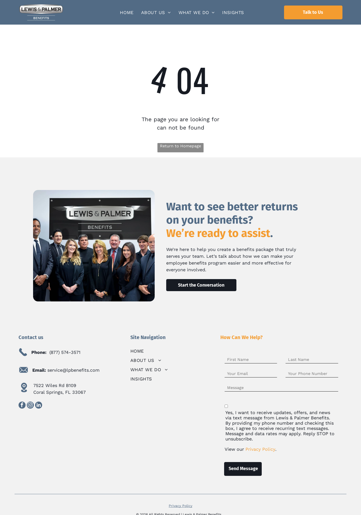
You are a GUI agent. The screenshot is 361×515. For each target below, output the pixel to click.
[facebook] (22, 406)
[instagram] (30, 406)
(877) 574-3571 (64, 352)
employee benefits (186, 263)
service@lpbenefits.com (73, 370)
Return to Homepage (180, 146)
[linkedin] (38, 406)
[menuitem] (126, 12)
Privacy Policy (180, 506)
